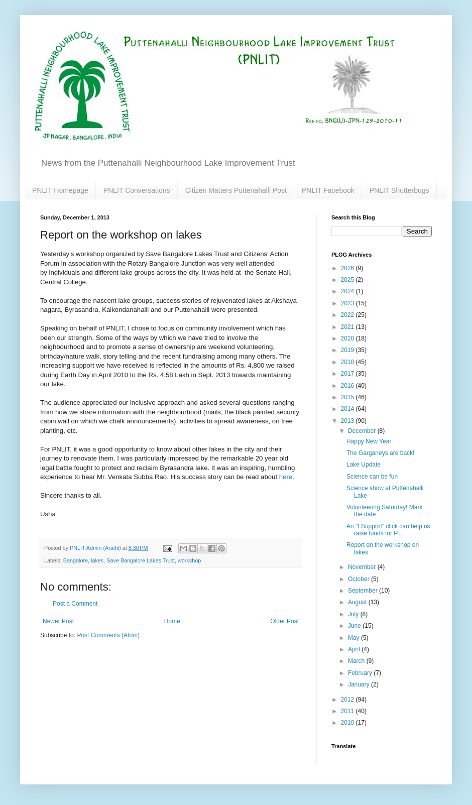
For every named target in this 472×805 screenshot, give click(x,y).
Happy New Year (368, 441)
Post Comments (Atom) (108, 635)
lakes (97, 560)
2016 (348, 385)
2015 (348, 397)
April (355, 649)
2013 (348, 420)
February (361, 672)
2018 (348, 362)
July (354, 614)
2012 (348, 699)
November (363, 566)
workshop (189, 560)
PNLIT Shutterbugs (399, 190)
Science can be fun (372, 476)
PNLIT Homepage (60, 190)
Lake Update (363, 464)
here (285, 477)
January (359, 684)
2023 (348, 303)
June (355, 625)
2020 (348, 338)
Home (172, 621)
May (354, 637)
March (357, 660)
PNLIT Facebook (328, 190)
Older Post (284, 621)
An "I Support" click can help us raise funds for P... (388, 530)
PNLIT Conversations (136, 190)
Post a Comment (75, 603)
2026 (348, 268)
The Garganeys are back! (380, 452)
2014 (348, 408)
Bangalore (75, 560)
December (363, 430)
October (359, 579)
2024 (348, 291)
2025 (348, 279)
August (358, 602)
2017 (348, 373)
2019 (348, 350)
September (363, 590)
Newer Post (58, 621)
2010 (348, 722)
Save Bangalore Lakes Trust (140, 560)
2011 (348, 711)
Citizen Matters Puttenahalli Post (236, 190)
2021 (348, 326)
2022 (348, 314)
